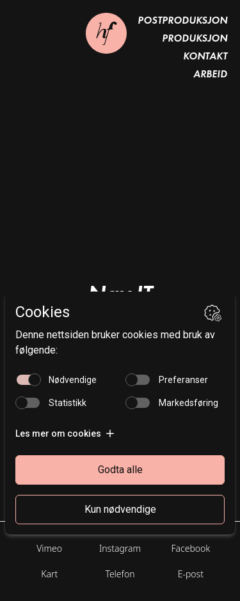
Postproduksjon (182, 20)
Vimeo (49, 548)
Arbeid (210, 74)
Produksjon (194, 38)
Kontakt (205, 56)
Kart (49, 574)
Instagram (120, 548)
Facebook (190, 548)
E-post (191, 574)
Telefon (119, 574)
